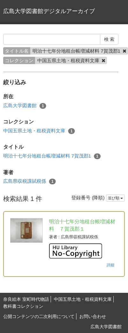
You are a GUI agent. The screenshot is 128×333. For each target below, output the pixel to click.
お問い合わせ (92, 316)
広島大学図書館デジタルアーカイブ (49, 11)
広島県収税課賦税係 (29, 181)
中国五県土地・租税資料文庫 (39, 131)
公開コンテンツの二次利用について (39, 316)
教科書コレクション (23, 306)
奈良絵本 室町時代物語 (26, 299)
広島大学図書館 (24, 106)
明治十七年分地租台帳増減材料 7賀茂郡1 (52, 156)
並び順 (115, 198)
